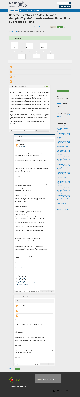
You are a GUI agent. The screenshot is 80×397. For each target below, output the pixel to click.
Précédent (59, 118)
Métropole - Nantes (60, 200)
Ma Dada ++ (59, 103)
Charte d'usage (27, 384)
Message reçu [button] (19, 136)
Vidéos (58, 392)
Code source (68, 392)
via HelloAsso (51, 379)
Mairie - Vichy (59, 193)
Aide (31, 10)
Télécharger (23, 146)
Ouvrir (15, 67)
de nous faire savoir (14, 31)
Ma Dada (18, 4)
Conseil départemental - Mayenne (63, 146)
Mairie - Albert (59, 154)
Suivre (60, 27)
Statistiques (37, 10)
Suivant (63, 118)
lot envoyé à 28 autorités (39, 26)
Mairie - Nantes (59, 169)
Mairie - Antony (59, 162)
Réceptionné (46, 86)
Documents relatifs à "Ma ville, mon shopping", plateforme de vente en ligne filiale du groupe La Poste (63, 127)
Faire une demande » (65, 6)
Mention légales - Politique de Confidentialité (17, 386)
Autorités (22, 10)
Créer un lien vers (39, 130)
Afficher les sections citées (20, 267)
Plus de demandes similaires (61, 203)
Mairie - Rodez (59, 185)
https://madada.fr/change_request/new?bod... (25, 282)
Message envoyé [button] (15, 86)
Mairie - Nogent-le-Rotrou (61, 177)
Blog (27, 10)
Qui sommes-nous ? (12, 384)
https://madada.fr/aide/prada (22, 284)
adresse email (29, 195)
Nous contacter (20, 384)
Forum (43, 10)
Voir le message (20, 67)
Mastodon (63, 392)
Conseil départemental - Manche (63, 138)
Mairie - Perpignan (22, 26)
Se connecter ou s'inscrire (48, 3)
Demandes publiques (13, 10)
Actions (52, 27)
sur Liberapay (45, 379)
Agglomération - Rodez (61, 131)
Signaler (46, 130)
